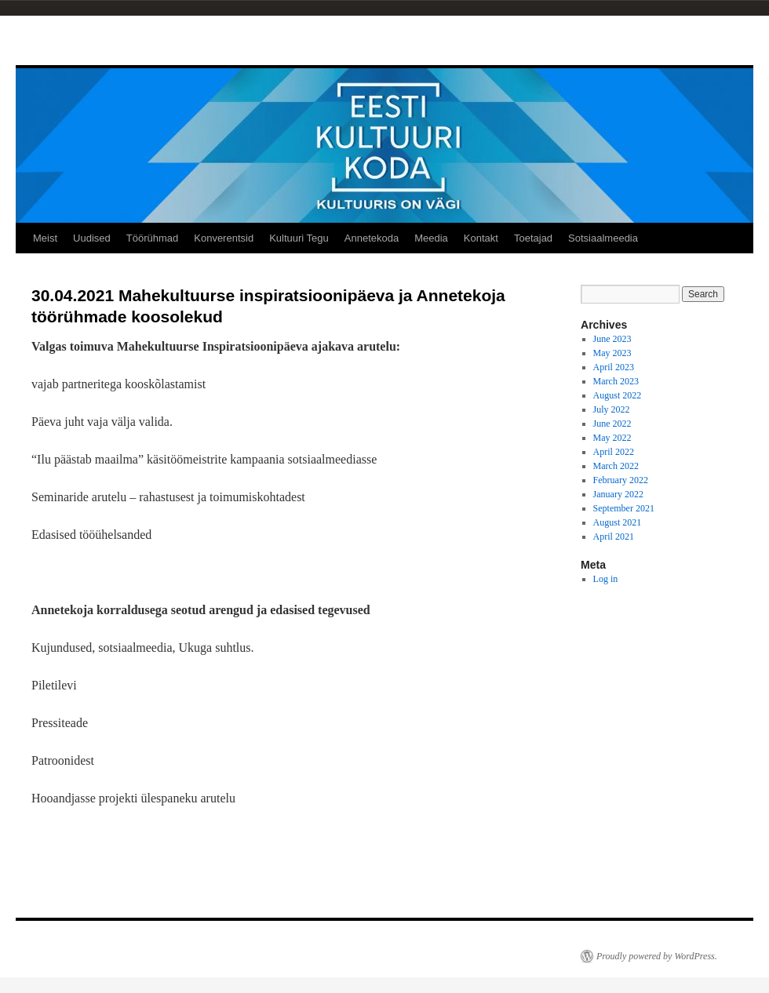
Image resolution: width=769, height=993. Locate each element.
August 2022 (617, 395)
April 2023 (613, 367)
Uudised (92, 238)
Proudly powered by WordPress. (656, 956)
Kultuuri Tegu (299, 238)
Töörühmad (152, 238)
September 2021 (623, 508)
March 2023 (616, 381)
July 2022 (611, 409)
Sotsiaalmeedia (603, 238)
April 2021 (613, 536)
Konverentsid (223, 238)
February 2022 (620, 480)
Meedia (431, 238)
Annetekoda (371, 238)
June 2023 (612, 338)
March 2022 (616, 465)
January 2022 (618, 494)
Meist (45, 238)
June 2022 (612, 423)
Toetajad (533, 238)
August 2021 (617, 522)
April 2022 (613, 451)
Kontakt (481, 238)
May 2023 (612, 352)
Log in (605, 578)
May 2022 (612, 437)
